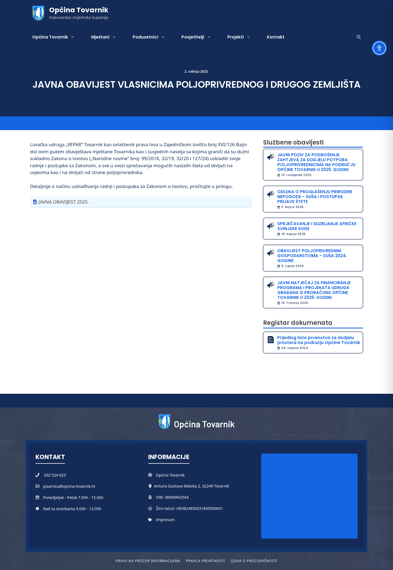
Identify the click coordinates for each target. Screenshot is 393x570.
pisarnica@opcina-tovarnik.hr (69, 486)
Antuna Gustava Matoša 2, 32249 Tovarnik (191, 486)
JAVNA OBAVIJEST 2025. (63, 202)
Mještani (107, 37)
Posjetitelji (200, 37)
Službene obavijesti (293, 142)
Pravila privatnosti (205, 561)
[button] (359, 37)
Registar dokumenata (297, 323)
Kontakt (275, 37)
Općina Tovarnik (78, 10)
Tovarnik (176, 475)
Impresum (165, 519)
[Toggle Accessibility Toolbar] (379, 48)
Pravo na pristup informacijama (148, 561)
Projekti (243, 37)
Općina (162, 475)
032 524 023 (55, 475)
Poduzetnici (153, 37)
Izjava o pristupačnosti (253, 561)
